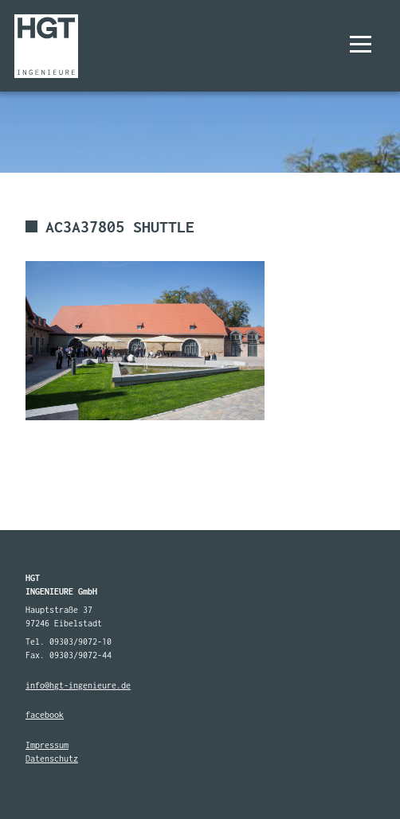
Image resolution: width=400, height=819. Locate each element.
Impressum (47, 745)
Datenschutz (51, 758)
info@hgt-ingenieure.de (78, 685)
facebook (44, 715)
